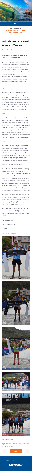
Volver (16, 451)
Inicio (11, 29)
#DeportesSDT (13, 211)
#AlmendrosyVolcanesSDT (10, 233)
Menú (16, 24)
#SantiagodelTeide (7, 220)
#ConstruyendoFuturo (8, 224)
